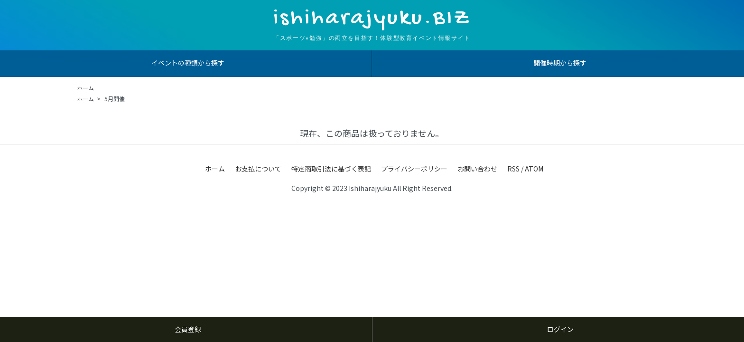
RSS (513, 168)
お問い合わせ (477, 168)
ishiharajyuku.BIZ (372, 18)
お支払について (258, 168)
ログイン (560, 329)
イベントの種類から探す (187, 62)
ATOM (534, 168)
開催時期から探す (559, 62)
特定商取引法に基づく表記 (331, 168)
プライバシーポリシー (414, 168)
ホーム (85, 88)
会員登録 (188, 329)
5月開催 (114, 99)
